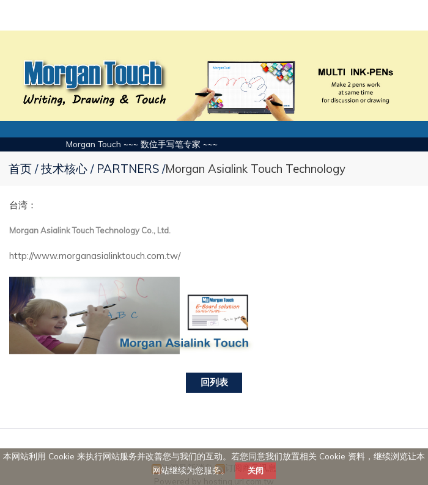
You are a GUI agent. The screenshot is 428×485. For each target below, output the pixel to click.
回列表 (214, 382)
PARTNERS (128, 168)
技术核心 (65, 168)
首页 (20, 168)
